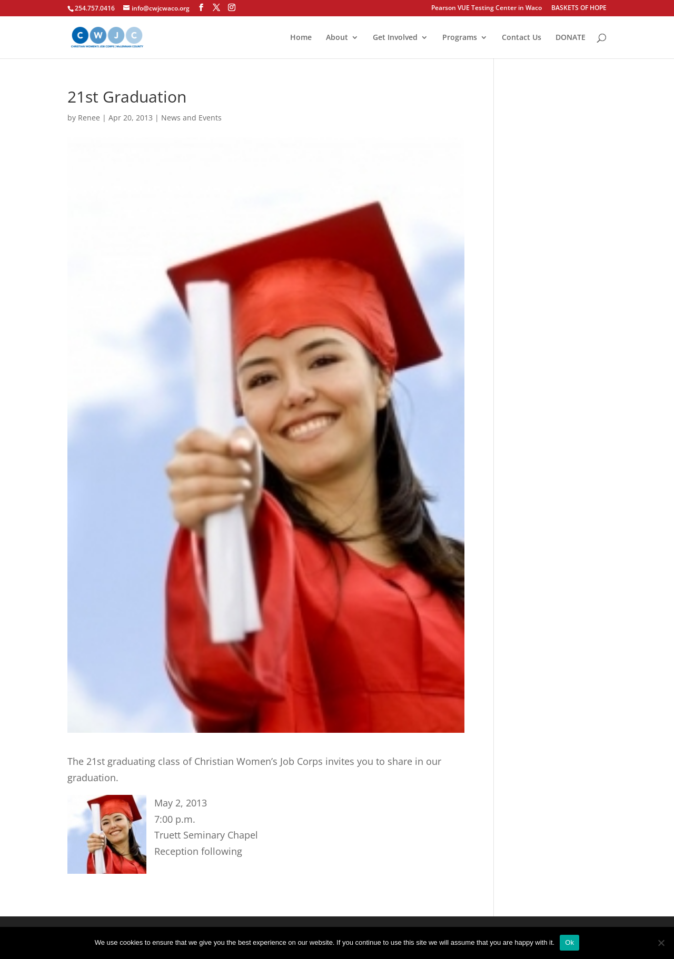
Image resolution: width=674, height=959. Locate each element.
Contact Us (521, 38)
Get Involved (395, 38)
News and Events (191, 118)
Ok (569, 942)
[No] (661, 942)
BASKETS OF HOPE (579, 8)
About (337, 38)
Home (301, 38)
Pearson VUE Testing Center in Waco (486, 8)
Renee (89, 118)
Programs (459, 38)
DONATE (571, 38)
